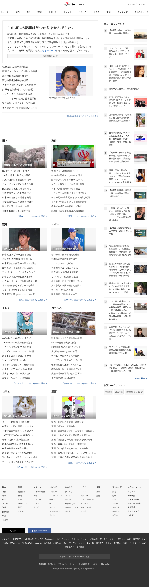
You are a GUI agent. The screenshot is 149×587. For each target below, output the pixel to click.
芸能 (40, 12)
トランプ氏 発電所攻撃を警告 (65, 188)
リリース (131, 492)
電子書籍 (80, 547)
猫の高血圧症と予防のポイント (66, 369)
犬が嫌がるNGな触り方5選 (64, 351)
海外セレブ (22, 503)
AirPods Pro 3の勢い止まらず (16, 338)
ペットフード (134, 543)
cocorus (38, 543)
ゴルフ (36, 503)
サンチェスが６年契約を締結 (17, 94)
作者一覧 (131, 496)
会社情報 (42, 564)
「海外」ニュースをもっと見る (81, 216)
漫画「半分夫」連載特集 (63, 426)
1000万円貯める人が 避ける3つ (17, 435)
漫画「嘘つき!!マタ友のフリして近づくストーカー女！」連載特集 (73, 453)
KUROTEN (17, 539)
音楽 (20, 499)
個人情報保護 (83, 564)
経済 (4, 496)
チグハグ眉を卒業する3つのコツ (19, 85)
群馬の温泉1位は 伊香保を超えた (18, 444)
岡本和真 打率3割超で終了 (64, 294)
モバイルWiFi (27, 543)
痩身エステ (69, 547)
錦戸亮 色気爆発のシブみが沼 (17, 89)
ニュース (5, 12)
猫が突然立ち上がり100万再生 (66, 364)
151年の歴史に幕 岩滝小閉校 (16, 175)
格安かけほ (15, 543)
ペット (68, 511)
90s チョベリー (87, 507)
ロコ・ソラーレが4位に (62, 263)
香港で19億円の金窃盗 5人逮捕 (66, 206)
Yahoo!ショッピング (134, 392)
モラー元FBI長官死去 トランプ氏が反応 (70, 197)
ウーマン (72, 543)
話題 (98, 496)
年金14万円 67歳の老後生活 (15, 439)
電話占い (121, 539)
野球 (35, 496)
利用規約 (51, 564)
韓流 (20, 507)
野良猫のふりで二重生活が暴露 (66, 338)
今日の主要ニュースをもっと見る (82, 116)
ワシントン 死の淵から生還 (64, 276)
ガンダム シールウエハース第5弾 (18, 351)
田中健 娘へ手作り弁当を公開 (16, 254)
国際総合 (6, 512)
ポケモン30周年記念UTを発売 (16, 356)
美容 (125, 543)
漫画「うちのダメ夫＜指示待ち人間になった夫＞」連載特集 (73, 435)
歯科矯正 (117, 543)
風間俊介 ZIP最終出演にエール (17, 259)
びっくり (69, 492)
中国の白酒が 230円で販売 (15, 448)
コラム (96, 12)
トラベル (84, 503)
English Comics (71, 507)
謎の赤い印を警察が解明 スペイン (67, 180)
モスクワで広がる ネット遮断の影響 (68, 202)
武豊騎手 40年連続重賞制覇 (64, 272)
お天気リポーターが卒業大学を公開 (19, 281)
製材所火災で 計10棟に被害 (15, 206)
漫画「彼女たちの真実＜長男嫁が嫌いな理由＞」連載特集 (73, 439)
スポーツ (53, 12)
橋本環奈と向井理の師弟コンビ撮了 (19, 263)
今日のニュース (141, 12)
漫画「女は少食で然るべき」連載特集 (69, 448)
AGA (144, 543)
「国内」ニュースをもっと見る (32, 216)
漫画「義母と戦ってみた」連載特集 (68, 444)
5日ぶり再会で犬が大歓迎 (63, 342)
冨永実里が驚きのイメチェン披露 (18, 294)
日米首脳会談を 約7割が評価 (16, 210)
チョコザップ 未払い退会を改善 (17, 184)
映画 (20, 496)
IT (50, 503)
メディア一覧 (133, 499)
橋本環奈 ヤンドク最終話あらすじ (19, 108)
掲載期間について (50, 56)
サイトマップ (133, 511)
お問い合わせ (104, 564)
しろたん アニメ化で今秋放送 (16, 347)
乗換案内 (99, 543)
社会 (4, 492)
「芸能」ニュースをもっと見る (32, 300)
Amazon (108, 392)
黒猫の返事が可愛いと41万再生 (66, 373)
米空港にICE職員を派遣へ (15, 76)
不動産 (108, 543)
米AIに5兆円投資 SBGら (14, 360)
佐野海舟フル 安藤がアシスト (65, 268)
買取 (129, 539)
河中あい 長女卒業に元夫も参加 (17, 276)
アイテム (103, 539)
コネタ (68, 496)
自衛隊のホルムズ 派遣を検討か (17, 202)
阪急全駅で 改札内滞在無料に (16, 188)
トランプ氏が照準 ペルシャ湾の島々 (68, 193)
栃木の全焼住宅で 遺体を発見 (16, 197)
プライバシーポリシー (67, 564)
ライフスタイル (87, 499)
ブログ (112, 539)
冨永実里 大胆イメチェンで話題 (18, 103)
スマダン (84, 492)
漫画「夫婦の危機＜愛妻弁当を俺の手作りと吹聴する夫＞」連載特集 (73, 457)
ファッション (55, 511)
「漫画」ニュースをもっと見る (81, 463)
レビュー (53, 492)
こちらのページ (48, 50)
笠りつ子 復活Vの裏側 (62, 290)
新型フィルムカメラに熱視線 (16, 378)
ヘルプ (130, 515)
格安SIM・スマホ (140, 539)
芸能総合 (21, 492)
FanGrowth (49, 539)
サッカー (37, 499)
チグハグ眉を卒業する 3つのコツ (18, 461)
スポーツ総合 (39, 492)
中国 (4, 516)
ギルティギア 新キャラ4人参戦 (17, 369)
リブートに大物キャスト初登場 (17, 290)
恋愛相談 (57, 543)
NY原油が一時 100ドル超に (15, 171)
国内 (18, 12)
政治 (4, 499)
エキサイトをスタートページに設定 (74, 557)
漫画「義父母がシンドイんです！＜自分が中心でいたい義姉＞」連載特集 (73, 430)
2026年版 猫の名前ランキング (65, 347)
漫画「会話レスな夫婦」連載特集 (67, 422)
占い (65, 543)
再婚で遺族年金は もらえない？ (17, 430)
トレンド (68, 12)
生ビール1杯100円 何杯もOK (16, 422)
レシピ (81, 543)
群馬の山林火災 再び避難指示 (16, 180)
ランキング (122, 12)
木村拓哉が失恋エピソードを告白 (18, 285)
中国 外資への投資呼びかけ (64, 171)
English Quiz (70, 503)
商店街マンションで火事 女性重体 (19, 71)
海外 (29, 12)
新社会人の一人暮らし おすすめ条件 (19, 457)
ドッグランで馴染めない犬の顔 (66, 360)
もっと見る (141, 378)
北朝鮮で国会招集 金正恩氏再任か (67, 210)
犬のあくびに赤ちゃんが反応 (65, 356)
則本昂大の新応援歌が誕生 (64, 259)
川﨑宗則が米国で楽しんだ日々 (66, 285)
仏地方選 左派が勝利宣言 (15, 67)
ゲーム (52, 499)
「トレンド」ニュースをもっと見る (30, 383)
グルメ (52, 507)
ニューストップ (130, 4)
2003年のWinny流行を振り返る (17, 342)
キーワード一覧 (134, 503)
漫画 (108, 12)
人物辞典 (131, 507)
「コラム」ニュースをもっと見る (31, 467)
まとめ (5, 503)
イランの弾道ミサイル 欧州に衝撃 (67, 184)
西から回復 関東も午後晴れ (16, 80)
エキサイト (143, 4)
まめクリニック (62, 539)
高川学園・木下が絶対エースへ (66, 281)
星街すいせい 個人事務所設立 (16, 373)
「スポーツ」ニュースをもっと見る (79, 300)
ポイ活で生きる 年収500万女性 (17, 453)
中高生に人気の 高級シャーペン (17, 426)
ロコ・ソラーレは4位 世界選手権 (19, 98)
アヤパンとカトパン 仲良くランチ (18, 272)
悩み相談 (47, 543)
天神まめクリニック (80, 539)
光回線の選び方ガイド (33, 539)
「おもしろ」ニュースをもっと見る (79, 383)
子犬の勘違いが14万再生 (63, 378)
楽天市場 (119, 392)
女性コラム (85, 496)
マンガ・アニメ (55, 496)
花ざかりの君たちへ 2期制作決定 (18, 364)
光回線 (5, 543)
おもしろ (82, 12)
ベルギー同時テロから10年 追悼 (66, 175)
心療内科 (94, 539)
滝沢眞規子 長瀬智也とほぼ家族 (17, 268)
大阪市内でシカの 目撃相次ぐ (16, 193)
